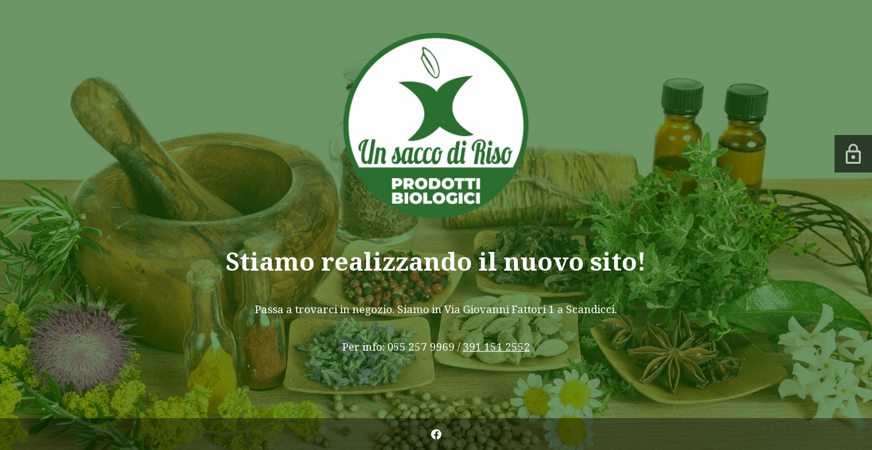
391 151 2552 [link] (496, 346)
